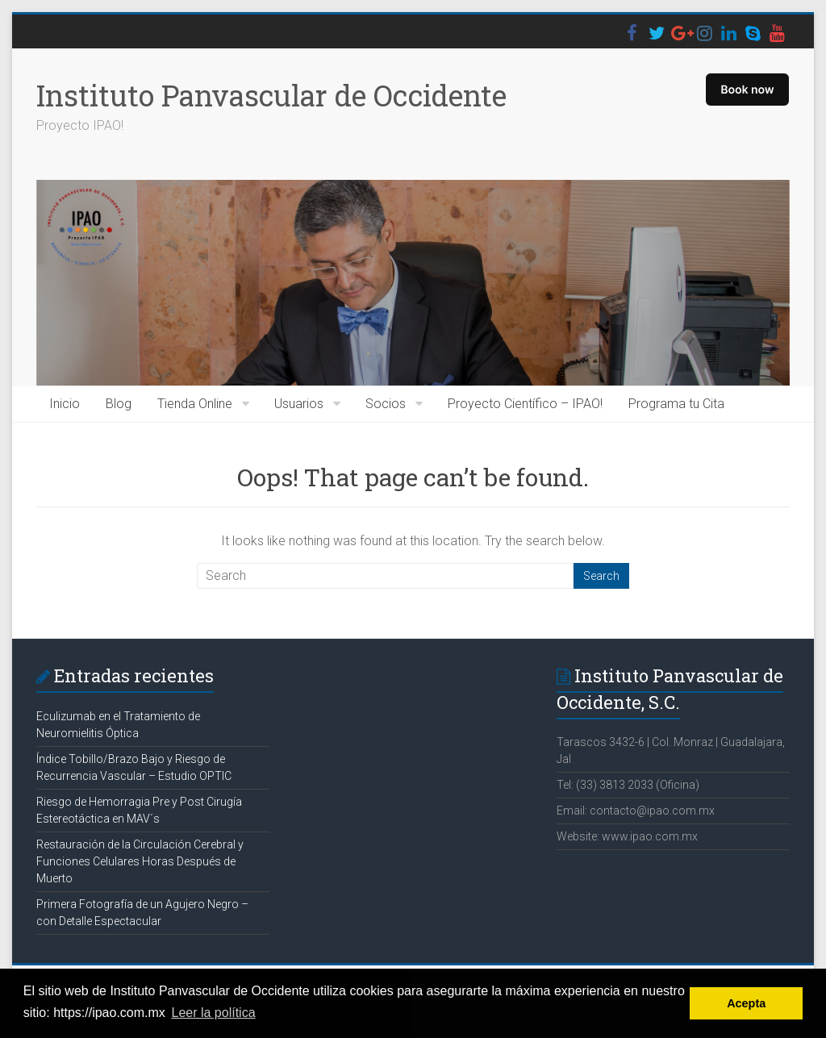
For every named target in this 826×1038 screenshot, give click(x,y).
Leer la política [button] (214, 1012)
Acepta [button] (746, 1003)
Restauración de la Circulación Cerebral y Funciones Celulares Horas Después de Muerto (140, 861)
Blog (118, 403)
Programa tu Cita (676, 403)
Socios (385, 403)
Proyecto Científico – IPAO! (525, 403)
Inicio (64, 403)
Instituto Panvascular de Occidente (271, 95)
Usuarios (298, 403)
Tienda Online (194, 403)
